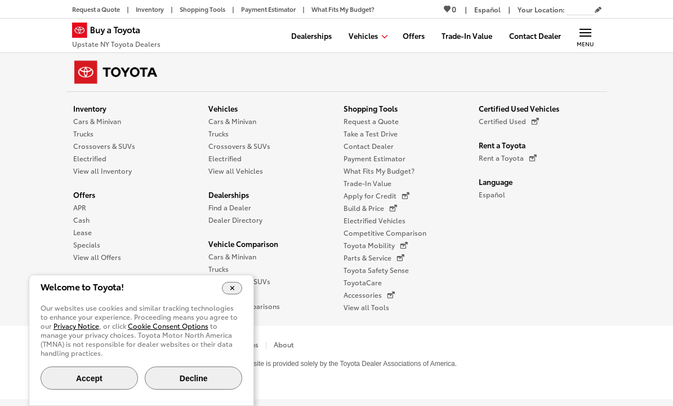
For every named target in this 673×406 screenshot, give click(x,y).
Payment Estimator (374, 158)
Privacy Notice (76, 325)
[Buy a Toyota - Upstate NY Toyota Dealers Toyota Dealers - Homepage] (116, 37)
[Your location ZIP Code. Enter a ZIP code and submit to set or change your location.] (581, 9)
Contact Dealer (369, 146)
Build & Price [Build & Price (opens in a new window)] (370, 208)
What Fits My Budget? (379, 170)
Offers (84, 194)
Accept (89, 378)
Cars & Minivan (97, 121)
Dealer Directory (235, 219)
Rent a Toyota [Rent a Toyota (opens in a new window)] (508, 158)
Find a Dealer (229, 207)
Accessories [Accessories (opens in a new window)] (369, 295)
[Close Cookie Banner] (232, 288)
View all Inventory (102, 170)
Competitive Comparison (385, 232)
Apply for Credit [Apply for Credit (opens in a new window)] (376, 195)
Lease (82, 232)
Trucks (83, 133)
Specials (86, 244)
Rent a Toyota (502, 145)
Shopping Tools (371, 108)
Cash (81, 219)
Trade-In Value (367, 183)
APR (79, 207)
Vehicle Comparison (243, 244)
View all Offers (97, 257)
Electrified (89, 158)
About (284, 344)
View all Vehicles (235, 170)
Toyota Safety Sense (376, 270)
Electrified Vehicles (374, 220)
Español (492, 194)
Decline (194, 378)
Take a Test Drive (371, 133)
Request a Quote (371, 121)
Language (495, 181)
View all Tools (366, 307)
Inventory (89, 108)
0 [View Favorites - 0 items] (450, 9)
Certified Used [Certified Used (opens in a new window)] (509, 121)
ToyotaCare (363, 282)
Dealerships (228, 194)
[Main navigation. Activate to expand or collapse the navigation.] (585, 35)
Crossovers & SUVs (104, 146)
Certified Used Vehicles (519, 108)
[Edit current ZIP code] (598, 10)
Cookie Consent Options (168, 325)
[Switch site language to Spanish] (487, 9)
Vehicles (223, 108)
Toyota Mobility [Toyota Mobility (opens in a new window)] (376, 245)
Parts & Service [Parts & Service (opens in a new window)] (374, 257)
